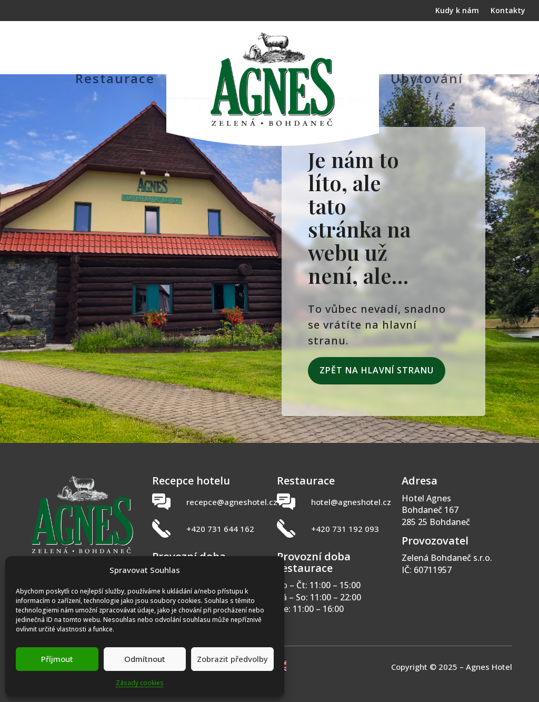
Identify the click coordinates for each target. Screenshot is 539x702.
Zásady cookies (140, 682)
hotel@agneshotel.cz (351, 502)
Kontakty (508, 11)
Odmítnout (144, 659)
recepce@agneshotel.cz (231, 502)
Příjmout (57, 659)
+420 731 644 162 (220, 528)
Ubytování (427, 78)
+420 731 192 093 (345, 528)
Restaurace (115, 78)
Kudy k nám (457, 11)
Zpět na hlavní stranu (377, 370)
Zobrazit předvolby (232, 659)
